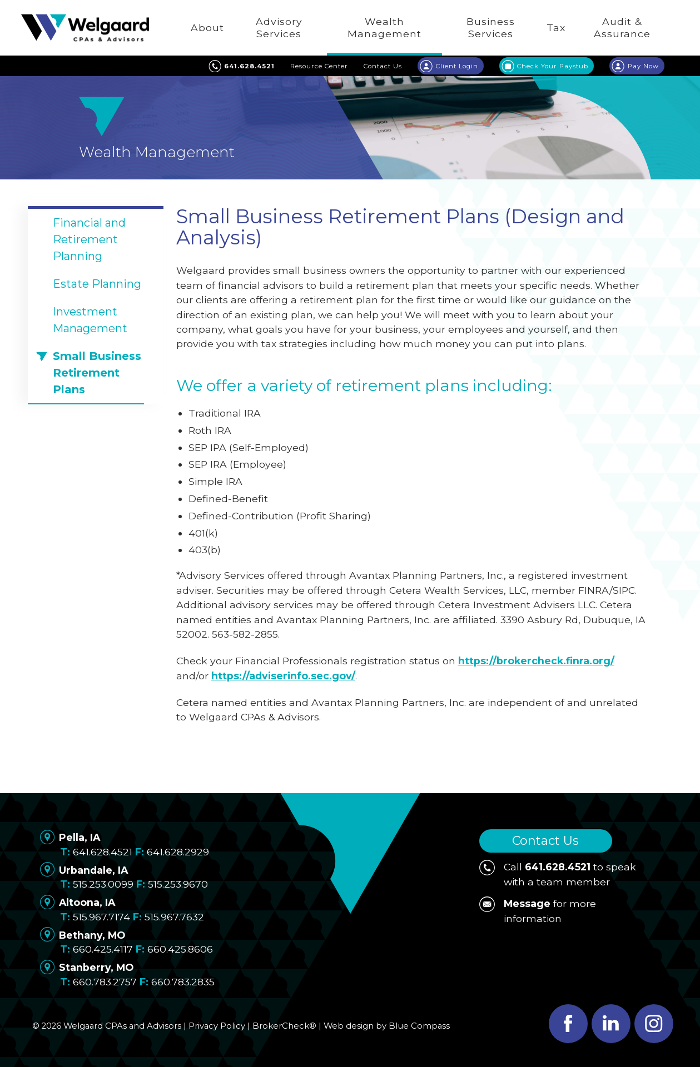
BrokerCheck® (284, 1026)
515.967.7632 (174, 917)
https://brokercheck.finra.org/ (536, 661)
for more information (537, 910)
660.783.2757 (105, 982)
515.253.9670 (178, 884)
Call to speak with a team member (557, 873)
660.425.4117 (103, 949)
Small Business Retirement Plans (97, 372)
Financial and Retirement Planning (89, 239)
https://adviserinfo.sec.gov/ (283, 676)
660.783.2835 (183, 982)
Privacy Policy (216, 1026)
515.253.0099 (103, 884)
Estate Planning (97, 283)
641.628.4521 (102, 852)
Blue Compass (419, 1026)
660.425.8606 (180, 949)
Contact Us (545, 840)
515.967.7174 (101, 917)
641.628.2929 (178, 852)
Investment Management (90, 320)
